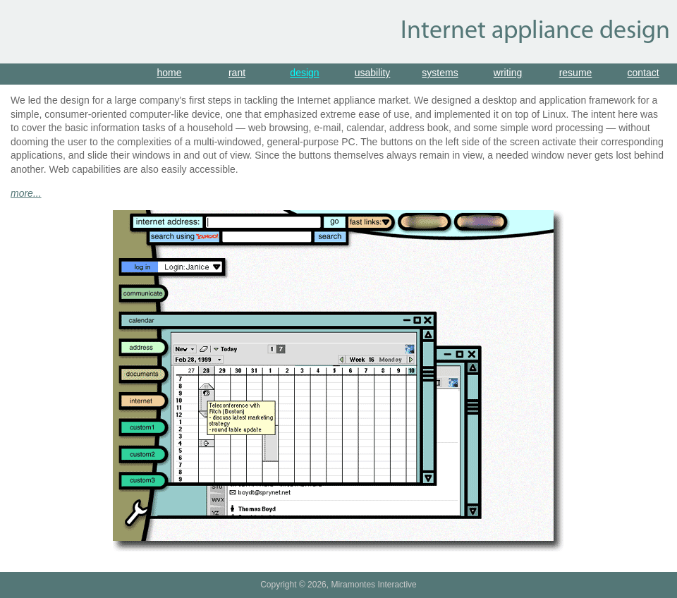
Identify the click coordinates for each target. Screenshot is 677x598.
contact (643, 72)
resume (575, 72)
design (304, 72)
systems (440, 72)
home (169, 72)
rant (236, 72)
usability (373, 72)
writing (508, 72)
